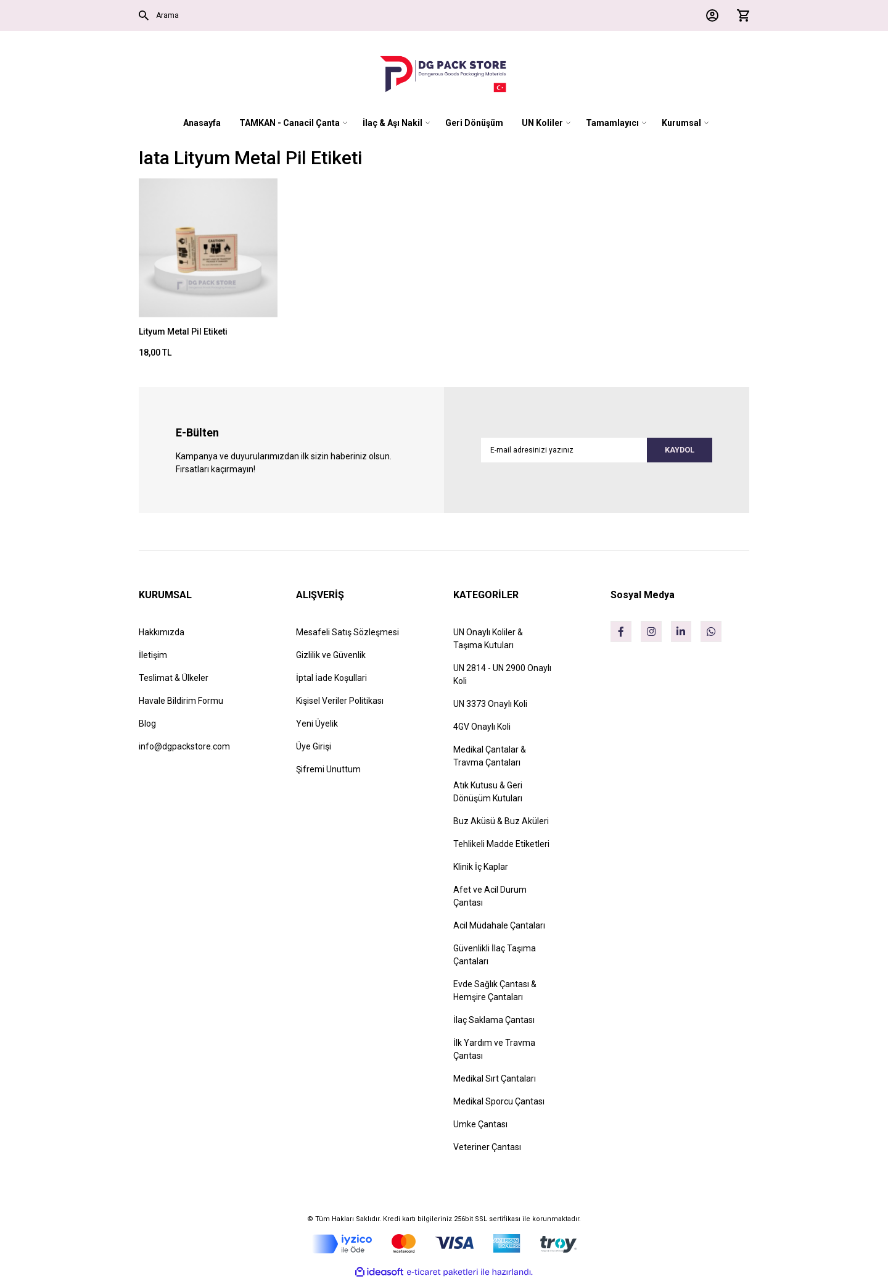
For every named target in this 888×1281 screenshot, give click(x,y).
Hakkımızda (161, 632)
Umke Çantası (480, 1124)
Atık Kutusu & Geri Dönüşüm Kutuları (487, 791)
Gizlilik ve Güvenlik (331, 655)
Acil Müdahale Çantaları (499, 925)
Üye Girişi (313, 746)
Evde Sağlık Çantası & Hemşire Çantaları (494, 990)
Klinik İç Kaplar (480, 867)
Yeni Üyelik (317, 723)
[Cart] (740, 15)
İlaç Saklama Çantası (494, 1020)
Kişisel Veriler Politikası (340, 701)
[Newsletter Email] (596, 450)
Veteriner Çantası (487, 1147)
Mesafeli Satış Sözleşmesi (347, 632)
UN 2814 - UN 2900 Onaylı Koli (502, 674)
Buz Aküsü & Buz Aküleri (501, 821)
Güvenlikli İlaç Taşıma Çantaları (494, 954)
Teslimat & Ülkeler (173, 678)
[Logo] (443, 74)
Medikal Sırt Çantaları (494, 1078)
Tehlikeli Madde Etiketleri (501, 844)
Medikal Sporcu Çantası (499, 1101)
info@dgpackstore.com (184, 746)
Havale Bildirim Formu (181, 701)
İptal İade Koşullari (331, 678)
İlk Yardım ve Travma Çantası (494, 1049)
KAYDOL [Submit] (673, 450)
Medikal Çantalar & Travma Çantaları (489, 756)
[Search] (287, 15)
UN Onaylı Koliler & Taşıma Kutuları (488, 638)
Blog (147, 723)
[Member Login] (709, 15)
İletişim (153, 655)
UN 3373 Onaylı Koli (490, 704)
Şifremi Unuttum (328, 769)
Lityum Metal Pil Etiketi (183, 331)
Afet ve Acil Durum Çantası (490, 896)
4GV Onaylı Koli (482, 727)
